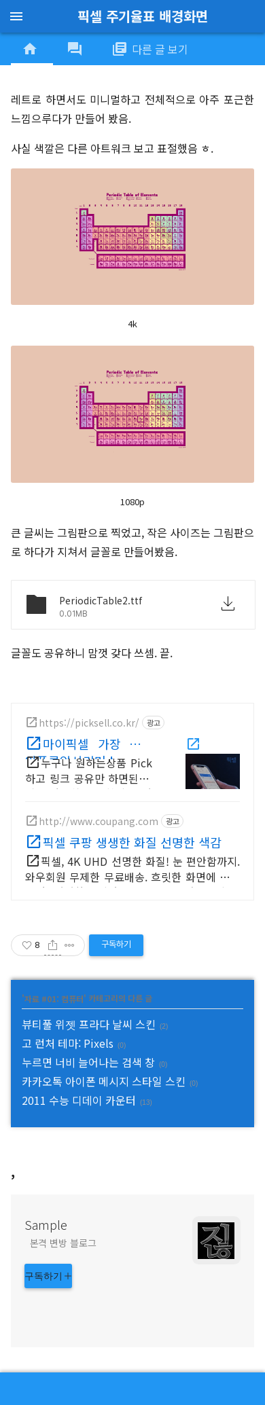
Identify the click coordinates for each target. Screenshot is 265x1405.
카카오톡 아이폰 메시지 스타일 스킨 (104, 1081)
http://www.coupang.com (98, 821)
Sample (45, 1224)
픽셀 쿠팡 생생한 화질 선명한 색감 (132, 842)
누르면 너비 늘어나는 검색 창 (88, 1062)
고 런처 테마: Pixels (67, 1043)
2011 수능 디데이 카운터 (79, 1100)
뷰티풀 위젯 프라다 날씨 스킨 (89, 1024)
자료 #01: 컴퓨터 (54, 998)
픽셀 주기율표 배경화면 (142, 16)
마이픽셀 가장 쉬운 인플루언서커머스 (88, 747)
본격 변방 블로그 (63, 1242)
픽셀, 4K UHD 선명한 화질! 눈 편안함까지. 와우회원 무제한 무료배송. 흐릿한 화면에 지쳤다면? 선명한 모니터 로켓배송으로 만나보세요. (132, 871)
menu (16, 16)
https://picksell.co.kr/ (89, 722)
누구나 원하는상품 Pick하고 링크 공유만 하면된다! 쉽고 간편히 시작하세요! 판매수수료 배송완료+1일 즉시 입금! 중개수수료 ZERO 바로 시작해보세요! (88, 773)
